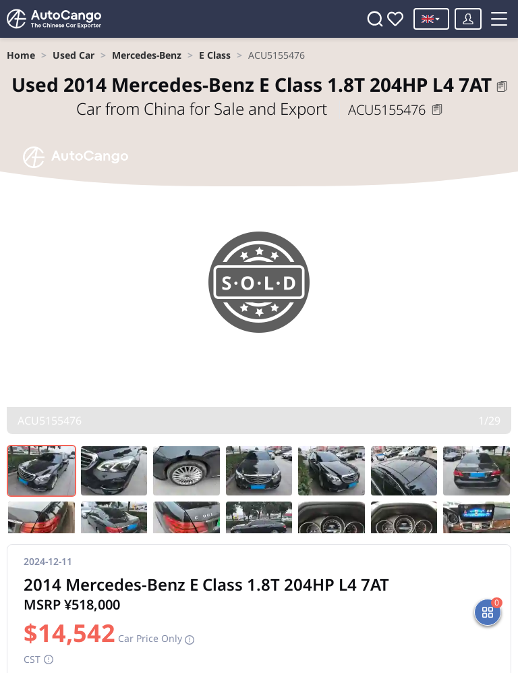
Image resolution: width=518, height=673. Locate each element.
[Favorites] (395, 19)
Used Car (73, 55)
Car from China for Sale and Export (203, 108)
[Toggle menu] (499, 19)
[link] (21, 55)
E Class (215, 55)
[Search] (375, 19)
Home (21, 55)
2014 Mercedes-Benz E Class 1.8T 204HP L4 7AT (251, 84)
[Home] (54, 18)
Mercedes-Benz (146, 55)
